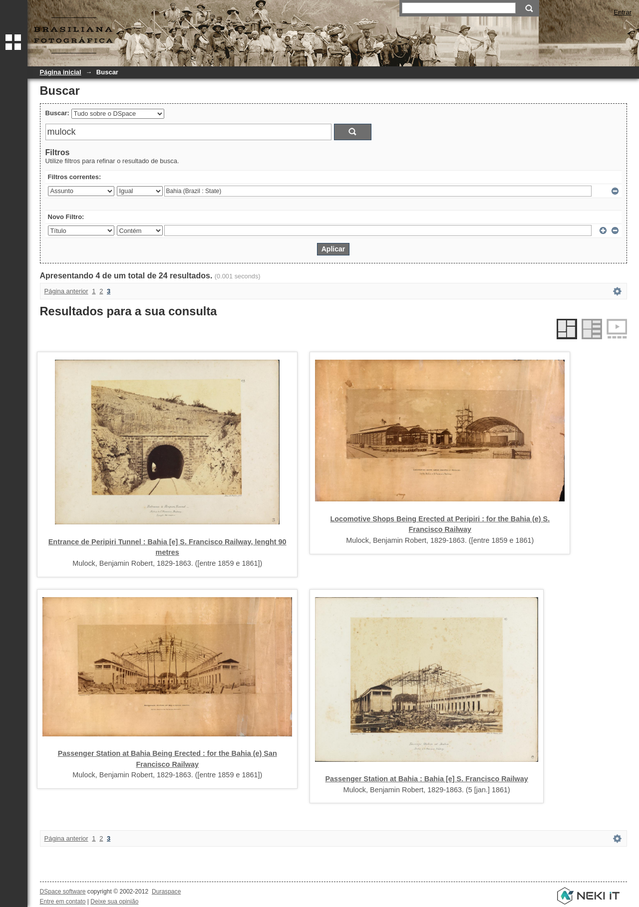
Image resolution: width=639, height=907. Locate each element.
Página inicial (60, 72)
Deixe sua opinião (114, 901)
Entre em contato (63, 901)
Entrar (623, 12)
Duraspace (166, 891)
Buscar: (57, 113)
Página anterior (66, 291)
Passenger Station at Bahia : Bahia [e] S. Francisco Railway (426, 779)
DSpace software (63, 891)
